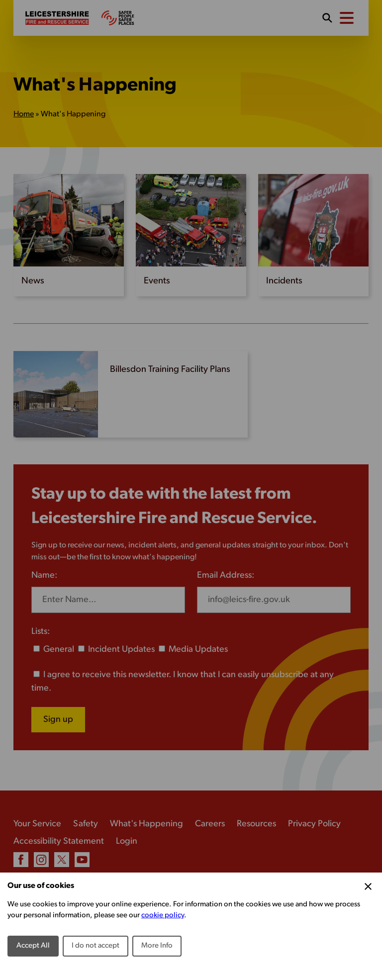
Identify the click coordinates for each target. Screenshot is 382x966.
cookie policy (162, 915)
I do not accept (95, 946)
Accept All (33, 946)
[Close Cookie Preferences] (368, 886)
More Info (157, 946)
